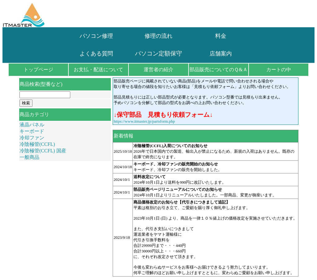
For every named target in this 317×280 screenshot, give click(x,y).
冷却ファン (32, 137)
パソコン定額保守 (158, 53)
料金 (220, 36)
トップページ (38, 69)
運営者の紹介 (158, 69)
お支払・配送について (98, 69)
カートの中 (278, 69)
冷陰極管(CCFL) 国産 (43, 150)
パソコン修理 (96, 36)
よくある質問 (96, 53)
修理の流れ (158, 36)
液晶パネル (32, 124)
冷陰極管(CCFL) (37, 144)
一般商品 (29, 157)
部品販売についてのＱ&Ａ (218, 69)
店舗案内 (221, 53)
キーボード (32, 131)
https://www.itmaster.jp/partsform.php (144, 121)
